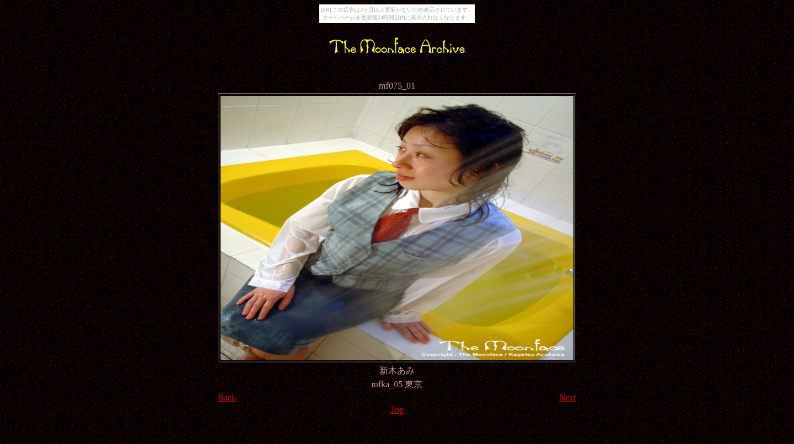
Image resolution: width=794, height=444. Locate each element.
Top (397, 409)
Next (567, 397)
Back (227, 397)
